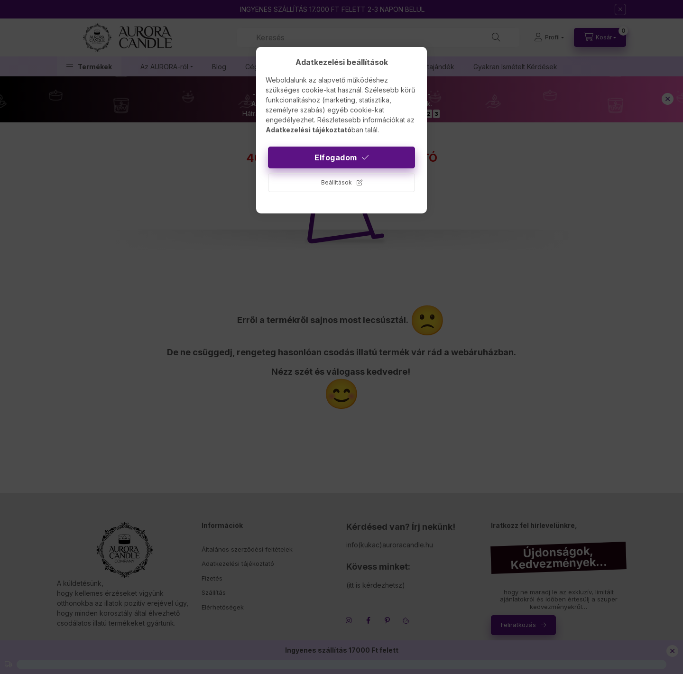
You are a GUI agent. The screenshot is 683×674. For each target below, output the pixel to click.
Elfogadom (335, 157)
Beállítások (336, 182)
